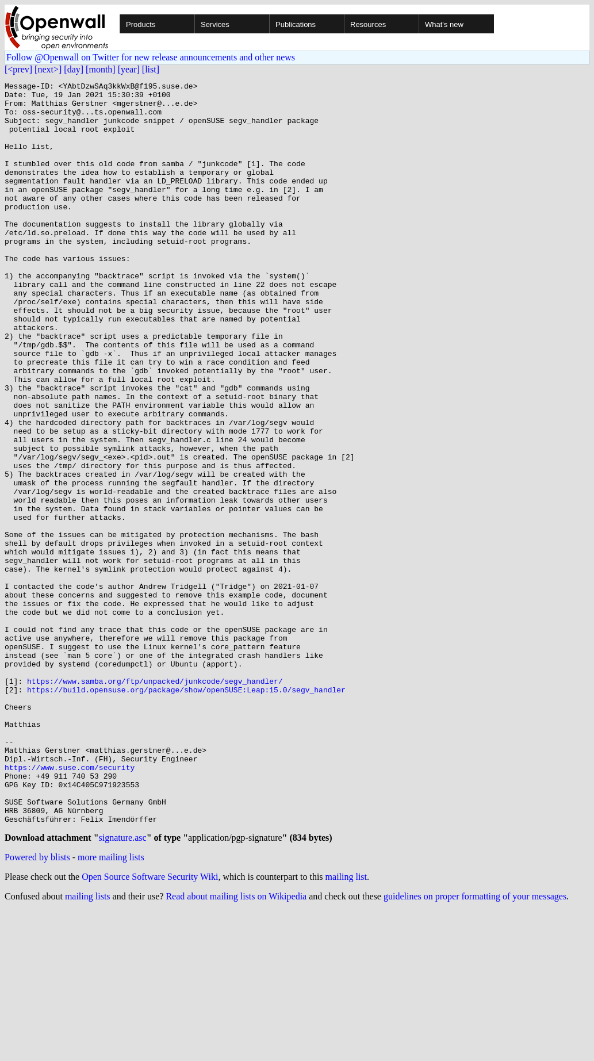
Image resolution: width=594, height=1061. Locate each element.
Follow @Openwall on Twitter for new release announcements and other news (150, 57)
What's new (444, 24)
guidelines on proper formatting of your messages (475, 1046)
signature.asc (123, 988)
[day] (73, 69)
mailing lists (87, 1046)
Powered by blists (37, 1007)
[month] (101, 69)
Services (215, 24)
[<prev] (18, 69)
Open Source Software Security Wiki (150, 1027)
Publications (295, 24)
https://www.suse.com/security (70, 905)
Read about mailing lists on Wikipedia (236, 1046)
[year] (129, 69)
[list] (150, 69)
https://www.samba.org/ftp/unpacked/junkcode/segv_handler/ (155, 801)
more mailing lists (111, 1007)
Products (140, 24)
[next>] (48, 69)
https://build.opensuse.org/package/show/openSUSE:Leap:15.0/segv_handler (186, 812)
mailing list (346, 1027)
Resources (368, 24)
